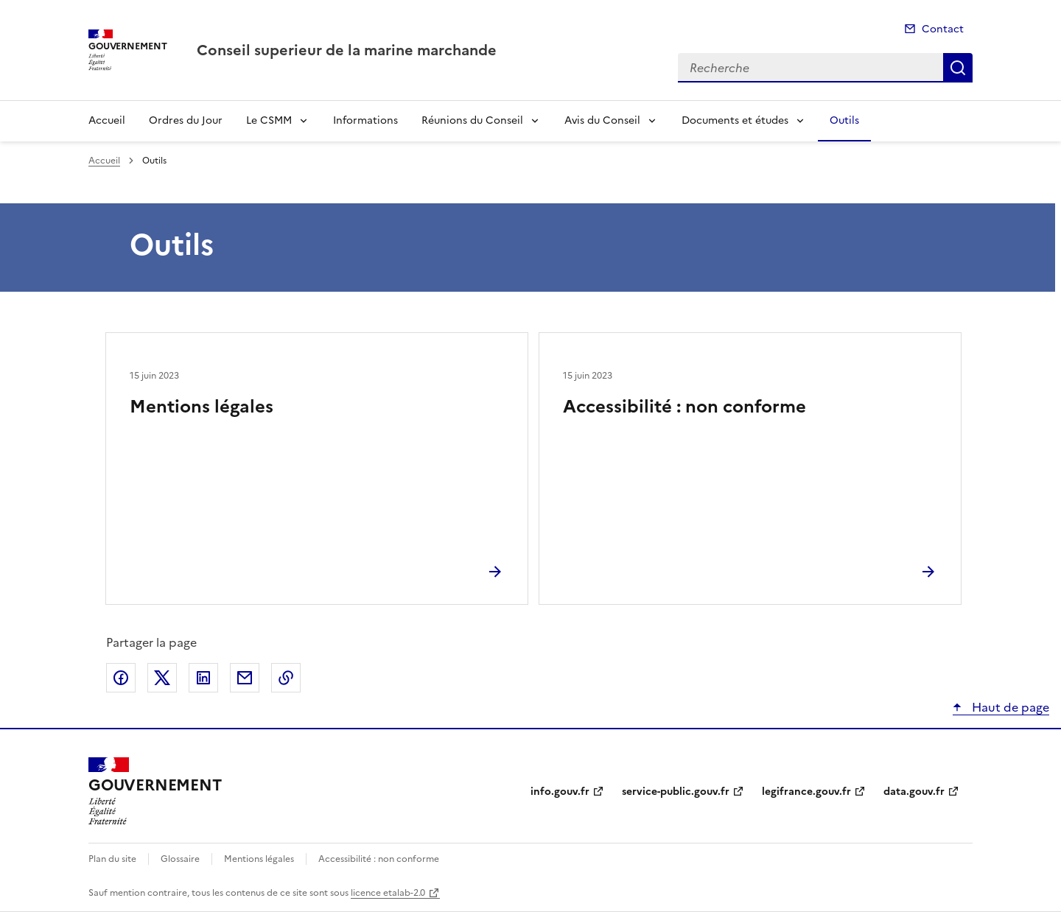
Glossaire (180, 859)
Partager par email (244, 677)
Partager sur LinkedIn (203, 677)
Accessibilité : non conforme (684, 406)
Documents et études (735, 120)
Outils (844, 120)
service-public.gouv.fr (675, 791)
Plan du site (112, 859)
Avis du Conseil (602, 120)
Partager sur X (162, 677)
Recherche (958, 68)
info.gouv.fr (559, 791)
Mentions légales (201, 406)
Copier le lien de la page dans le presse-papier (286, 677)
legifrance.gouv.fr (806, 791)
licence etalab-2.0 (388, 892)
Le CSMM (269, 120)
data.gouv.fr (914, 791)
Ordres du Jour (186, 120)
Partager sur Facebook (121, 677)
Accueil (106, 120)
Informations (365, 120)
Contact (943, 29)
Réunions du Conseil (472, 120)
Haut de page (1009, 707)
